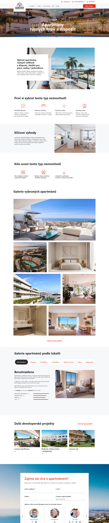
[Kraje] (70, 499)
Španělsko (32, 6)
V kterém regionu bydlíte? (63, 496)
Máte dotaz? (89, 6)
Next (85, 516)
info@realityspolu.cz (80, 1)
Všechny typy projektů (54, 341)
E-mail (58, 489)
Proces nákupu (46, 6)
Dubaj (38, 6)
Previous (23, 516)
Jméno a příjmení (30, 489)
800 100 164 (92, 1)
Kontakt (57, 6)
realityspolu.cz (67, 1)
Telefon (27, 496)
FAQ (53, 6)
